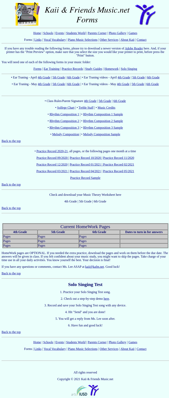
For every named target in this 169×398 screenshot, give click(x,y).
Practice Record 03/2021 (52, 171)
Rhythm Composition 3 (64, 127)
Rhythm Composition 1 (64, 114)
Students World (75, 33)
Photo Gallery (117, 33)
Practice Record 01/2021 (86, 164)
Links (38, 39)
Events (59, 33)
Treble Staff (85, 107)
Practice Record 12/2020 (51, 164)
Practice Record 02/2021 (118, 164)
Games (132, 33)
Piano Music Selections (83, 39)
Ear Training (51, 68)
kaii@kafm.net (94, 266)
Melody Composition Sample (101, 134)
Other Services (109, 39)
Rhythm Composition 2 (64, 121)
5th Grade (59, 77)
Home (37, 33)
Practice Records (72, 68)
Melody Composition (65, 134)
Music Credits (106, 107)
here (106, 298)
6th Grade (73, 77)
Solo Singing (129, 68)
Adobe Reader (134, 48)
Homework (111, 68)
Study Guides (93, 68)
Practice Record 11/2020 (118, 157)
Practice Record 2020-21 (52, 151)
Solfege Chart (65, 107)
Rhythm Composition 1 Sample (103, 114)
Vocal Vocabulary (55, 39)
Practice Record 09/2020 (52, 157)
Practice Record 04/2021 (85, 171)
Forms (37, 68)
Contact (142, 39)
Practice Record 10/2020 (86, 157)
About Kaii (127, 39)
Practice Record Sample (85, 177)
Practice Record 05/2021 (118, 171)
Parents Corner (97, 33)
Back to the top (11, 141)
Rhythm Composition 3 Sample (103, 127)
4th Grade (44, 77)
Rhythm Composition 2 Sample (103, 121)
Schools (48, 33)
